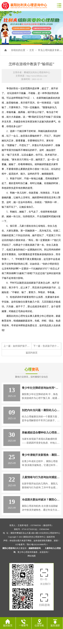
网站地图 (32, 556)
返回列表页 (31, 352)
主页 (31, 50)
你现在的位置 (18, 50)
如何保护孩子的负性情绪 (26, 346)
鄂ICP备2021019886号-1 (37, 544)
